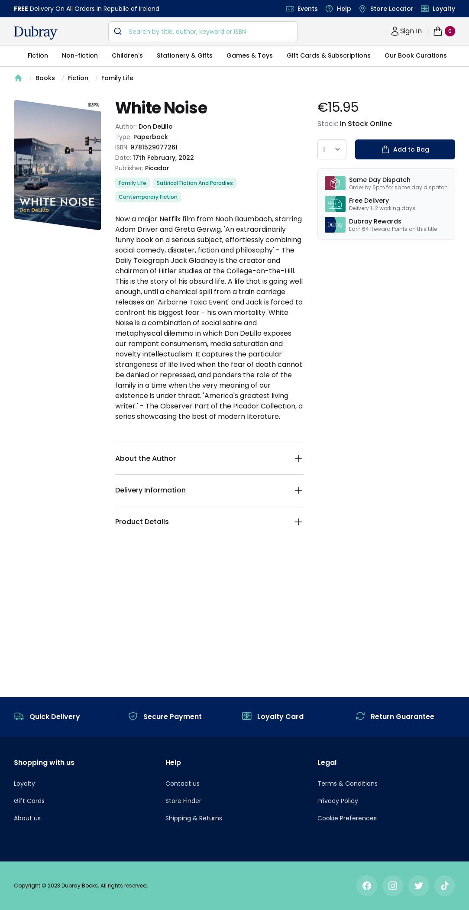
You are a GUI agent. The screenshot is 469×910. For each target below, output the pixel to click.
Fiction (38, 55)
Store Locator (392, 8)
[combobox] (203, 31)
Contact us (182, 783)
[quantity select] (331, 149)
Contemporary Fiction (148, 197)
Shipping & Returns (193, 818)
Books (45, 78)
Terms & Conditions (347, 783)
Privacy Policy (337, 801)
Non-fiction (80, 55)
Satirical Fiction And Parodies (195, 183)
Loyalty (444, 8)
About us (27, 818)
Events (308, 8)
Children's (127, 55)
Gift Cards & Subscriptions (329, 55)
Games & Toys (249, 55)
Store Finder (183, 801)
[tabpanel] (57, 165)
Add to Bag (405, 149)
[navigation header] (36, 33)
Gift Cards (29, 801)
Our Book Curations (416, 55)
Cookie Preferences (347, 818)
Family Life (117, 78)
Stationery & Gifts (185, 55)
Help (344, 8)
